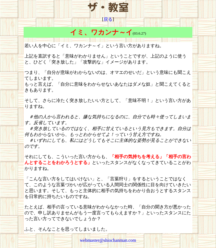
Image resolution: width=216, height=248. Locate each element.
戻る (108, 19)
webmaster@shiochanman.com (108, 240)
